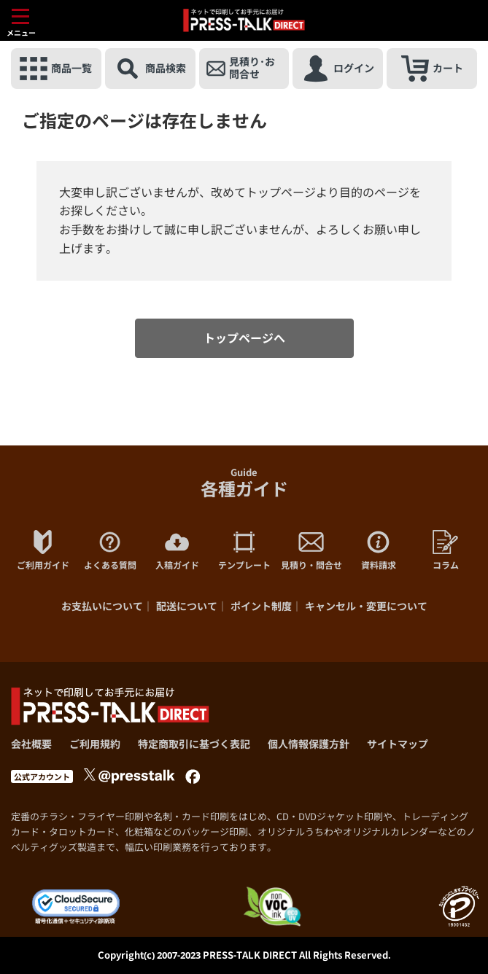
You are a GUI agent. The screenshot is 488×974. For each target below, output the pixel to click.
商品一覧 (56, 68)
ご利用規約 (94, 744)
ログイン (338, 68)
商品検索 (150, 68)
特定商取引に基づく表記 (194, 744)
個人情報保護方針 (308, 744)
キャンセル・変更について (366, 606)
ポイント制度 (261, 606)
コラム (446, 550)
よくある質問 (110, 550)
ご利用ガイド (43, 550)
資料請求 (378, 550)
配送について (186, 606)
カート (432, 68)
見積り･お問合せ (240, 68)
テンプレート (244, 550)
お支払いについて (102, 606)
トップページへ (244, 338)
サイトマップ (397, 744)
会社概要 (31, 744)
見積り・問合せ (311, 550)
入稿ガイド (177, 550)
